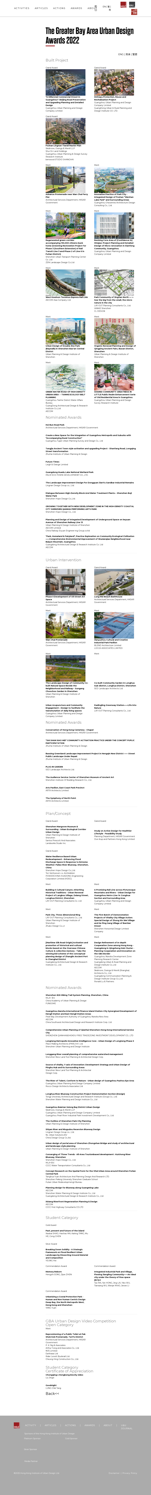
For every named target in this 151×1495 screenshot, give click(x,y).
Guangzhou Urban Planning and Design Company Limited (65, 710)
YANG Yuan (65, 1302)
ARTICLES (50, 1425)
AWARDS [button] (76, 8)
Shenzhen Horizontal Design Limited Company (114, 923)
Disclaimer (114, 1473)
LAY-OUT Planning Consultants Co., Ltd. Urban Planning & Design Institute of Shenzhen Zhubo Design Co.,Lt (64, 920)
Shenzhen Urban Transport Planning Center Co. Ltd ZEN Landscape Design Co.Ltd (66, 251)
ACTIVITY (30, 1425)
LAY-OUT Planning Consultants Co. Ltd (67, 895)
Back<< (52, 1393)
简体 (128, 54)
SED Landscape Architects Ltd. (115, 686)
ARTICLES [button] (41, 8)
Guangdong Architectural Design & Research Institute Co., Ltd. (67, 953)
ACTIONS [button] (59, 8)
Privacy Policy (129, 1473)
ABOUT (108, 1425)
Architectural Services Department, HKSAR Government (114, 599)
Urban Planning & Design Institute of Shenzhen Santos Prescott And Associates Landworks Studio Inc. (66, 834)
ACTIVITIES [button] (21, 8)
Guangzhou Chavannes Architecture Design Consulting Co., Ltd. (114, 200)
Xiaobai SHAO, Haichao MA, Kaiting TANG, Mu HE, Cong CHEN (67, 1233)
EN (104, 6)
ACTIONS (70, 1425)
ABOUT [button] (92, 8)
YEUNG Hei (67, 1255)
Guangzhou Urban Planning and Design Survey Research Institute (114, 397)
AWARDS (90, 1425)
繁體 (134, 54)
